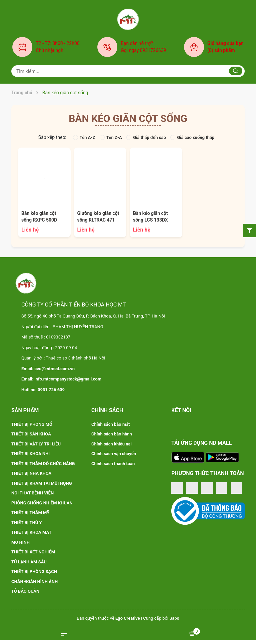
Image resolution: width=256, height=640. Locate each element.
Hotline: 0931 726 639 (43, 389)
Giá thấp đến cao (146, 137)
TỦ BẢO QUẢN (25, 591)
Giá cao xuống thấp (192, 137)
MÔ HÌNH (20, 542)
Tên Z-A (111, 137)
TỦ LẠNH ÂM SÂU (29, 561)
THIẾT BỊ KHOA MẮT (31, 532)
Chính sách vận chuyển (113, 453)
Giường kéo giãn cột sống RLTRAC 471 (98, 217)
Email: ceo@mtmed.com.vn (48, 368)
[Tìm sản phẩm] (128, 71)
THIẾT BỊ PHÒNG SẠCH (34, 571)
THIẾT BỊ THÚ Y (26, 522)
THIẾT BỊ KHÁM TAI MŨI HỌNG (41, 483)
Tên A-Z (84, 137)
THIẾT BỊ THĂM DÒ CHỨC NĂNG (43, 463)
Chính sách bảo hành (111, 433)
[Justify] (235, 71)
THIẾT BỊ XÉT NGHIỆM (33, 551)
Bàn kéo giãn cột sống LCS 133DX (150, 217)
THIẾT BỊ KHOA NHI (30, 453)
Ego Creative (127, 618)
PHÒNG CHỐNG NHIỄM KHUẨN (42, 502)
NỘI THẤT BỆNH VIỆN (32, 492)
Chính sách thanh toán (113, 463)
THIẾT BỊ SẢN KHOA (31, 433)
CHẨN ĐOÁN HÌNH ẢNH (34, 581)
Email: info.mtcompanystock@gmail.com (61, 378)
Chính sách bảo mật (110, 424)
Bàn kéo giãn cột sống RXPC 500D (39, 217)
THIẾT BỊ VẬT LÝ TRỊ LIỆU (36, 443)
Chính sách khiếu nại (111, 443)
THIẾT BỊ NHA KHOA (31, 473)
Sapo (174, 618)
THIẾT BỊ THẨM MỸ (30, 512)
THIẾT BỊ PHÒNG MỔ (31, 424)
